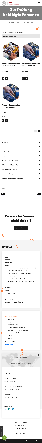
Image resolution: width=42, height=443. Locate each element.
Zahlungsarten (21, 425)
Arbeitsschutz (6, 150)
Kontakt (8, 290)
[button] (3, 81)
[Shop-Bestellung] (21, 36)
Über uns (8, 265)
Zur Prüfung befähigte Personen (21, 22)
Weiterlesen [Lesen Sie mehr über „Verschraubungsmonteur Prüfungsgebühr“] (6, 123)
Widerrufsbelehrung (21, 428)
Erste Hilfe (5, 145)
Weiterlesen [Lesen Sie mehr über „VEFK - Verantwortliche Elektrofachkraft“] (6, 81)
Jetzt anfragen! (21, 231)
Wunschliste (21, 436)
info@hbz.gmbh (14, 392)
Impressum (9, 302)
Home (7, 260)
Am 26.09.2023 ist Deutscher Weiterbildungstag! (20, 284)
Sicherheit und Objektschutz (10, 168)
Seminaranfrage (11, 288)
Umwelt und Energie (8, 177)
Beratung (9, 347)
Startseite (11, 22)
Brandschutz (5, 154)
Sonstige (9, 341)
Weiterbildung (11, 319)
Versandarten (21, 431)
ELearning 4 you (11, 344)
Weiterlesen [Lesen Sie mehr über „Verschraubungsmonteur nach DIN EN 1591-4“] (26, 81)
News (7, 268)
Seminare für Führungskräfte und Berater (19, 333)
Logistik (4, 159)
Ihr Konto (5, 440)
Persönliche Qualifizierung (10, 172)
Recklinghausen (11, 296)
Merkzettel (26, 440)
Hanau (9, 298)
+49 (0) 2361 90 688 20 (14, 389)
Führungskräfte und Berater (10, 163)
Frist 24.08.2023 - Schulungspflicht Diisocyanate (20, 281)
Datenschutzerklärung (14, 305)
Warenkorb (21, 433)
